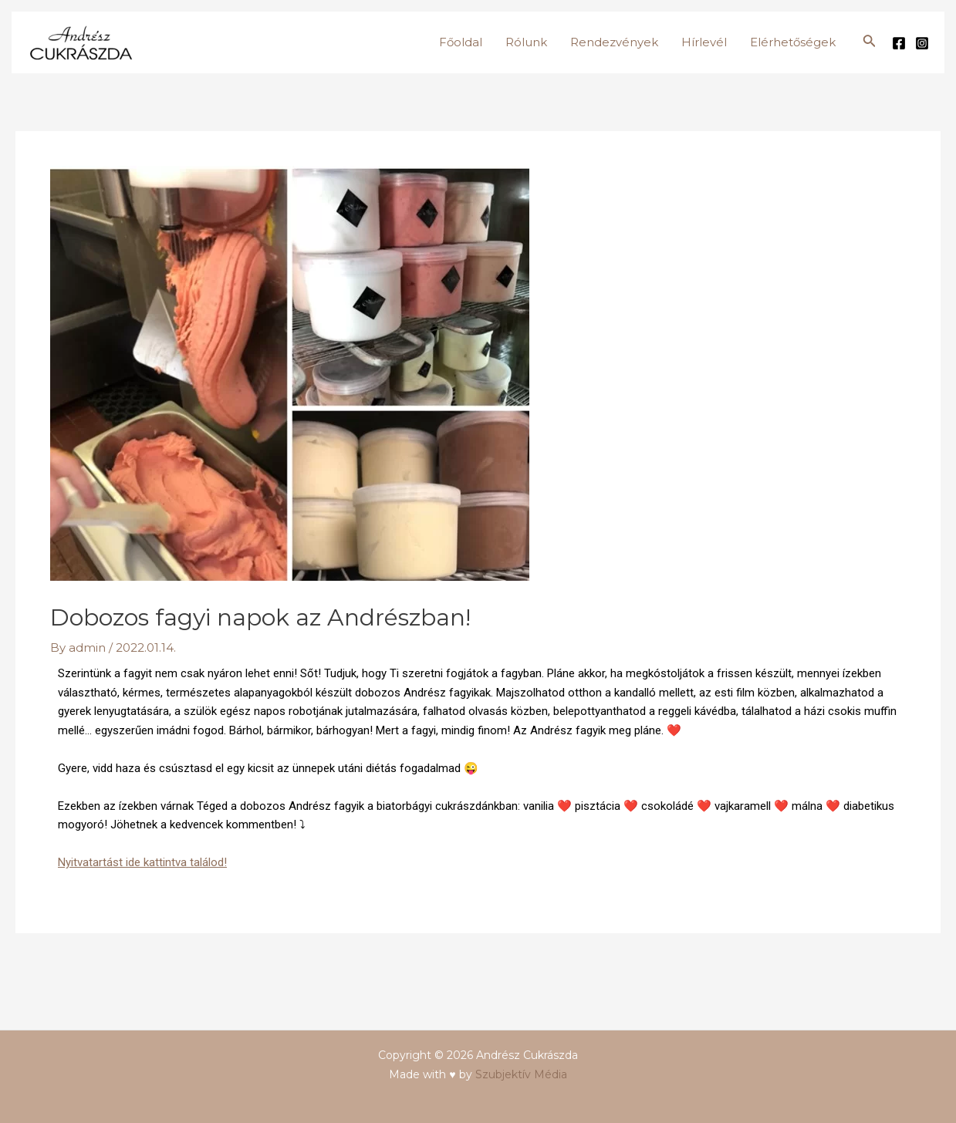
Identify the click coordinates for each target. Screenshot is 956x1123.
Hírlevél (704, 42)
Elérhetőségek (793, 42)
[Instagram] (922, 43)
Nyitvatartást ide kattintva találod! (142, 862)
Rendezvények (614, 42)
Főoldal (460, 42)
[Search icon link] (870, 42)
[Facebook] (899, 43)
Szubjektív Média (521, 1074)
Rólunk (526, 42)
